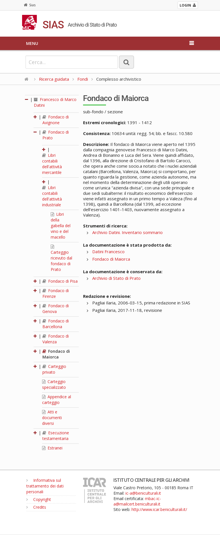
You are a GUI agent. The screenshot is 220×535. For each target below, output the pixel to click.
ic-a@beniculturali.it (143, 493)
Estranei (52, 448)
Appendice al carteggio (56, 399)
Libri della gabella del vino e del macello (60, 225)
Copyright (38, 499)
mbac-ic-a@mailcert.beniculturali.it (137, 501)
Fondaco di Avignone (55, 119)
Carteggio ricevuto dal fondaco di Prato (61, 258)
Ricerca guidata (54, 79)
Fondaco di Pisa (60, 281)
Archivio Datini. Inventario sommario (127, 232)
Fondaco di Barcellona (55, 323)
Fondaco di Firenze (55, 293)
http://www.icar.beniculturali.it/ (159, 509)
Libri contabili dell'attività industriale (52, 196)
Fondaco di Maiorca (56, 354)
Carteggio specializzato (54, 384)
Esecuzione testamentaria (55, 435)
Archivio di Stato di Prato (116, 278)
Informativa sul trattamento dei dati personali (45, 485)
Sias (30, 5)
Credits (36, 507)
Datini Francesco (108, 251)
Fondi (82, 79)
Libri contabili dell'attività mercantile (52, 163)
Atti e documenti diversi (52, 417)
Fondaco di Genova (55, 308)
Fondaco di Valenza (55, 338)
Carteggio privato (54, 369)
